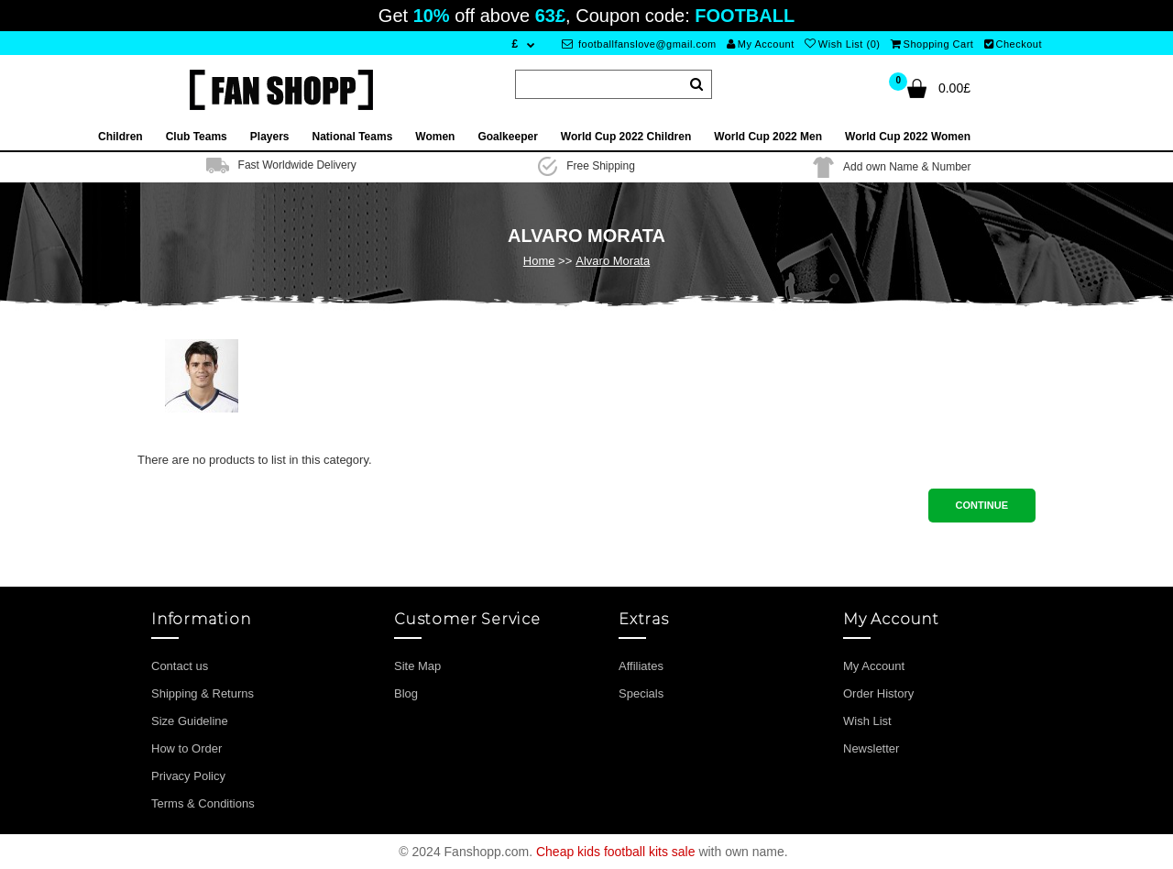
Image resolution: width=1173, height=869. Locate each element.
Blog (406, 693)
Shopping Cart (932, 44)
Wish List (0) (842, 44)
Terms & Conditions (203, 803)
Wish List (867, 721)
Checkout (1013, 44)
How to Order (186, 748)
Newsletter (871, 748)
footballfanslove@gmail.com (639, 44)
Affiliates (641, 666)
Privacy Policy (188, 776)
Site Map (417, 666)
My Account (760, 44)
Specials (641, 693)
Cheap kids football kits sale (616, 851)
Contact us (179, 666)
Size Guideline (189, 721)
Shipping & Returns (202, 693)
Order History (878, 693)
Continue (982, 505)
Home (539, 261)
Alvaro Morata (613, 261)
